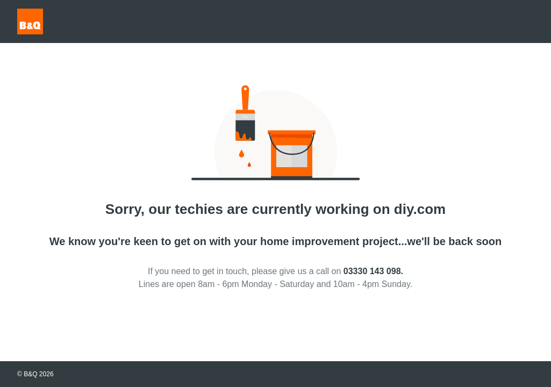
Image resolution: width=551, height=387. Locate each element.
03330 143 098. (373, 271)
